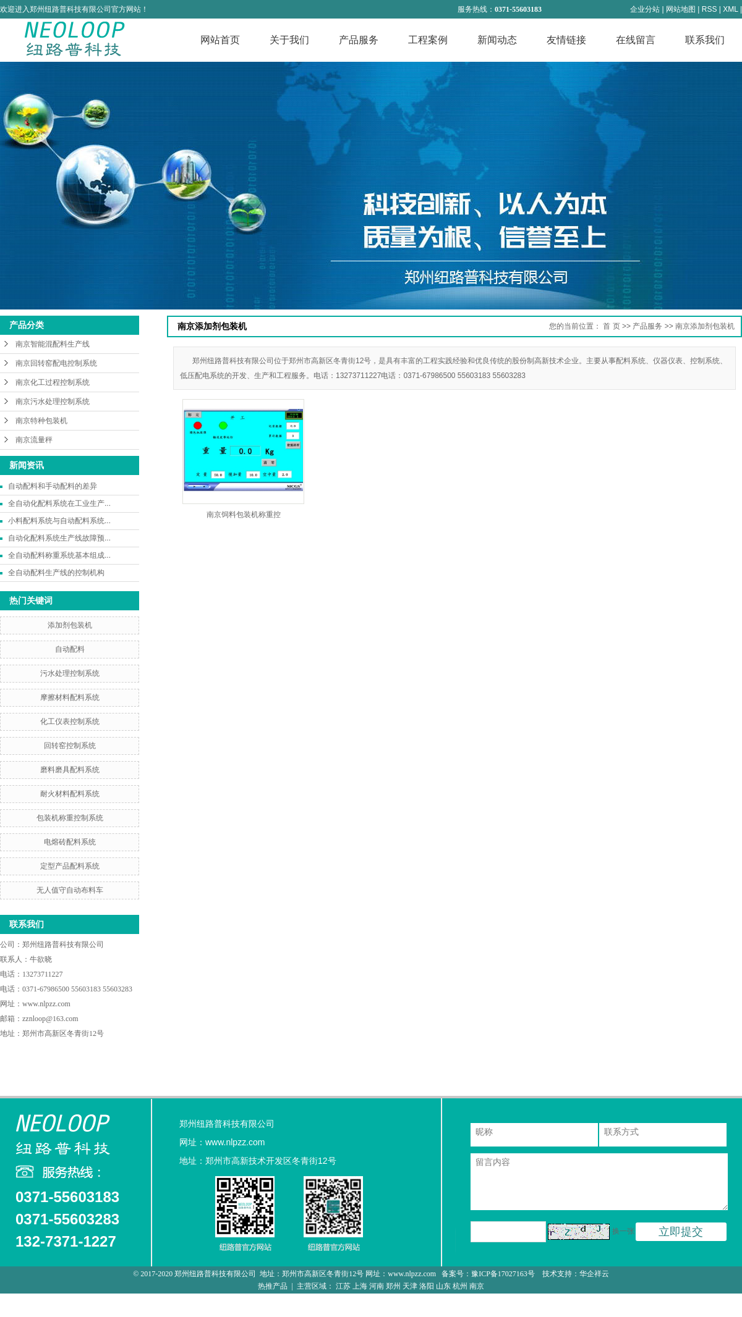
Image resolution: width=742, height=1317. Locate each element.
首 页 (611, 326)
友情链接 (566, 40)
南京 (476, 1286)
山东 (443, 1286)
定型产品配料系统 (70, 866)
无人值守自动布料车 (69, 890)
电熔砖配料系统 (70, 842)
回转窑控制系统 (70, 745)
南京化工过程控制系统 (52, 382)
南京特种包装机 (41, 420)
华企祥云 (594, 1273)
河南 (376, 1286)
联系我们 (705, 40)
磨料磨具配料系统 (70, 769)
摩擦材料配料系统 (70, 697)
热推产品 (273, 1286)
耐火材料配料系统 (70, 793)
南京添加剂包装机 (705, 326)
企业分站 (645, 9)
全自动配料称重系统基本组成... (59, 555)
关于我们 (289, 40)
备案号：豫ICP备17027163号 (489, 1273)
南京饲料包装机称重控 (244, 514)
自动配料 (70, 649)
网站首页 (220, 40)
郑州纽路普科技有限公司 (64, 944)
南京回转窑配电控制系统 (56, 363)
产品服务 (358, 40)
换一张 (623, 1231)
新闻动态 (497, 40)
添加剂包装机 (70, 625)
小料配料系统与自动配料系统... (59, 520)
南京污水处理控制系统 (52, 401)
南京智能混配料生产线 (52, 344)
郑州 (393, 1286)
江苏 (343, 1286)
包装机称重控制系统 (69, 818)
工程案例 (428, 40)
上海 (359, 1286)
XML (730, 9)
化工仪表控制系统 (70, 721)
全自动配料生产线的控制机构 (56, 572)
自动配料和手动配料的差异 (52, 486)
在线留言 (635, 40)
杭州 (460, 1286)
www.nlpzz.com (46, 1003)
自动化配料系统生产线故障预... (59, 538)
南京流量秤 (34, 439)
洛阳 (426, 1286)
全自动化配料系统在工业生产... (59, 503)
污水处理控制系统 (70, 673)
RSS (709, 9)
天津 (410, 1286)
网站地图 (681, 9)
